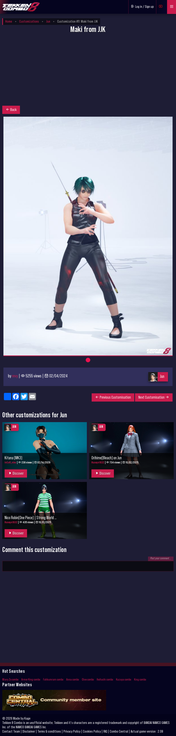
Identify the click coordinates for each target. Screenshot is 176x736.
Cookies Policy (92, 731)
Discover (16, 473)
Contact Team (11, 731)
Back (11, 110)
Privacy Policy (71, 731)
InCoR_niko (10, 462)
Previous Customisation (113, 397)
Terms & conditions (49, 731)
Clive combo (88, 679)
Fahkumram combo (53, 679)
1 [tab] (88, 360)
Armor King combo (30, 679)
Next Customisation (153, 397)
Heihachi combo (105, 679)
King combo (140, 679)
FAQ (105, 731)
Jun (162, 376)
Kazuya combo (123, 679)
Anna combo (72, 679)
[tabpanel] (88, 236)
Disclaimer (28, 731)
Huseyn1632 (97, 462)
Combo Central (119, 731)
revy (15, 376)
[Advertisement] (88, 71)
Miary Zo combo (10, 679)
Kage (27, 718)
